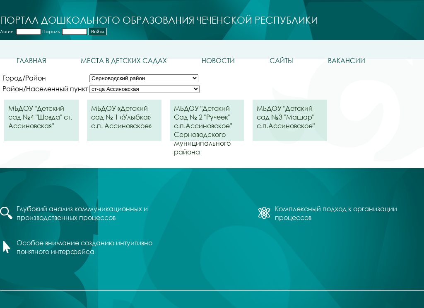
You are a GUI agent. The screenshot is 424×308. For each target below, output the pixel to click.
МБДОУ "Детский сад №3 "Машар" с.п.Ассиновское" (286, 117)
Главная (31, 60)
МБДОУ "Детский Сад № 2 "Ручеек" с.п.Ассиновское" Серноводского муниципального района (203, 122)
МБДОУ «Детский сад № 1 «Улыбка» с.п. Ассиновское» (121, 117)
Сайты (281, 60)
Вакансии (346, 60)
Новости (218, 60)
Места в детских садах (124, 60)
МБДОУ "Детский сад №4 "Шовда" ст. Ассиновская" (40, 117)
